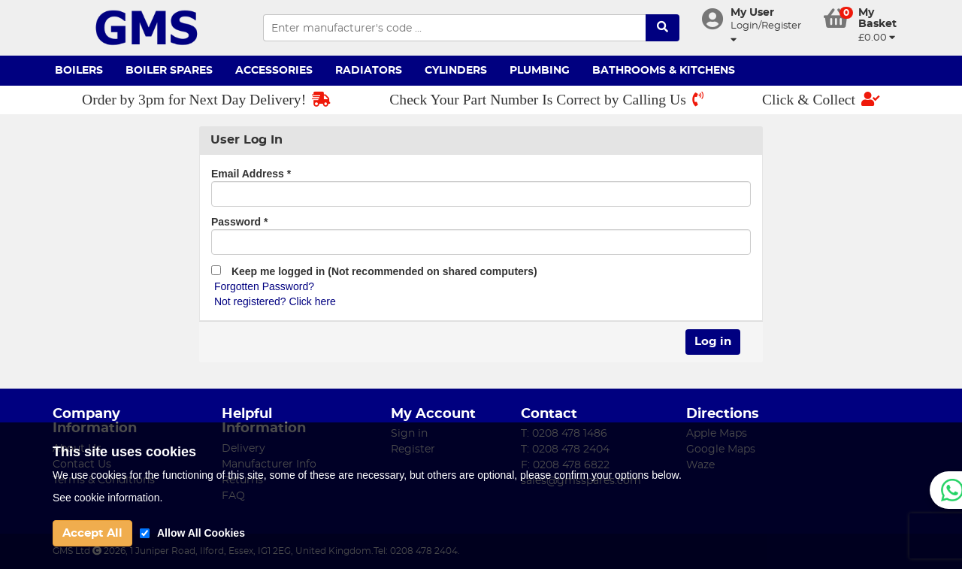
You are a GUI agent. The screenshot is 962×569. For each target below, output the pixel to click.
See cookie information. (107, 498)
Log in (712, 341)
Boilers (79, 70)
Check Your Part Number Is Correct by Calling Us (546, 99)
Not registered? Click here (275, 301)
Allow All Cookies (201, 533)
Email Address (251, 174)
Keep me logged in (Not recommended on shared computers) (374, 271)
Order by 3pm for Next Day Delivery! (206, 99)
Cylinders (456, 70)
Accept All (92, 533)
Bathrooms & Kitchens (663, 70)
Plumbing (540, 70)
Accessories (274, 70)
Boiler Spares (169, 70)
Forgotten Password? (264, 286)
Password (239, 222)
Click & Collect (821, 99)
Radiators (368, 70)
